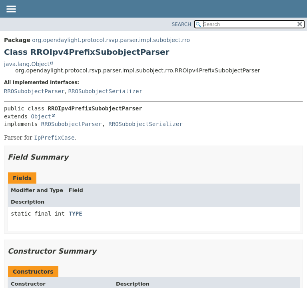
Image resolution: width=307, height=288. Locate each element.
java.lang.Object (27, 64)
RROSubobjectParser (34, 91)
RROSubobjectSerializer (105, 91)
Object (41, 116)
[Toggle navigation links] (11, 9)
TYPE (75, 213)
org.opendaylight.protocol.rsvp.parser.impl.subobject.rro (111, 40)
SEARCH (181, 24)
